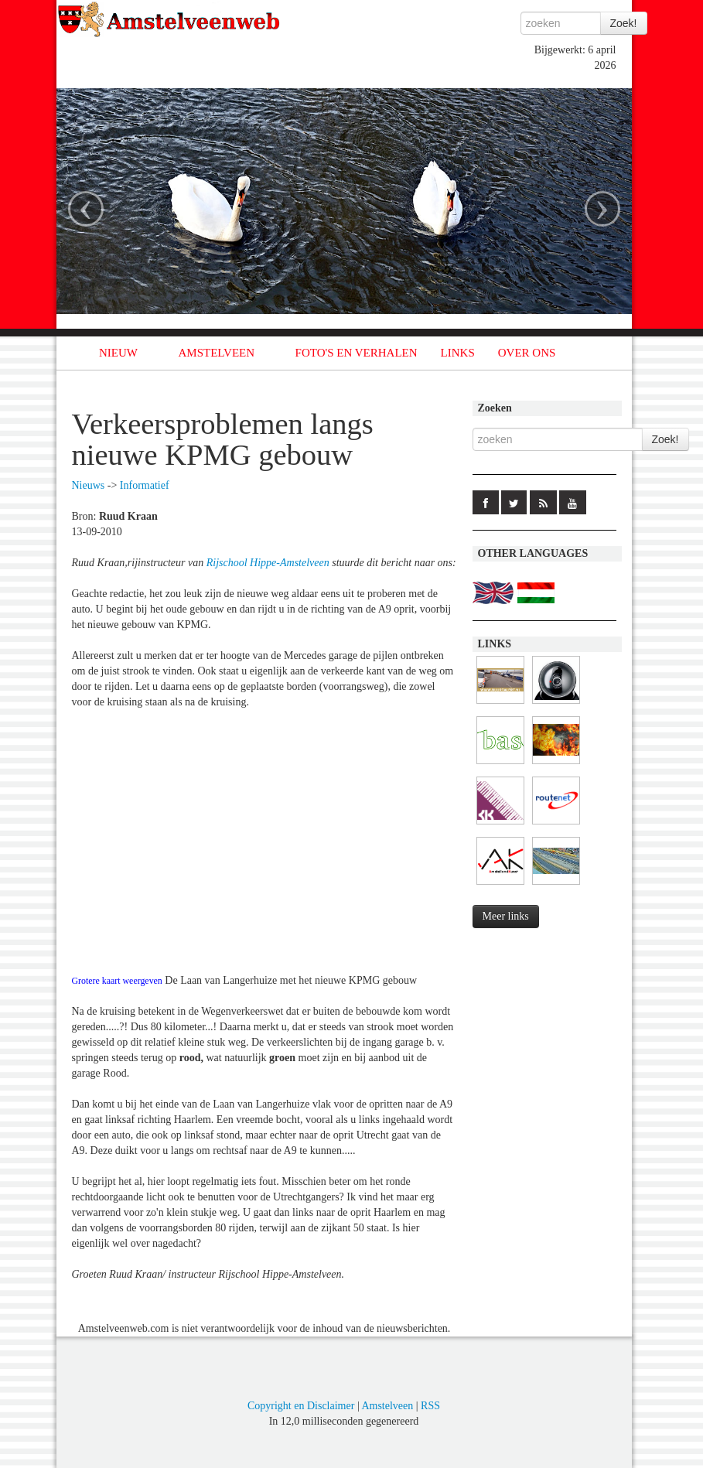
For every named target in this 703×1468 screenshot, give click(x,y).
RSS (430, 1406)
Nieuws (88, 485)
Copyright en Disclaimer (300, 1406)
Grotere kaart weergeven (117, 980)
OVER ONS (527, 353)
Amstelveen (387, 1406)
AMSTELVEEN (216, 353)
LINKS (458, 353)
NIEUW (118, 353)
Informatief (144, 485)
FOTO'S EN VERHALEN (356, 353)
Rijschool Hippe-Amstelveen (267, 562)
